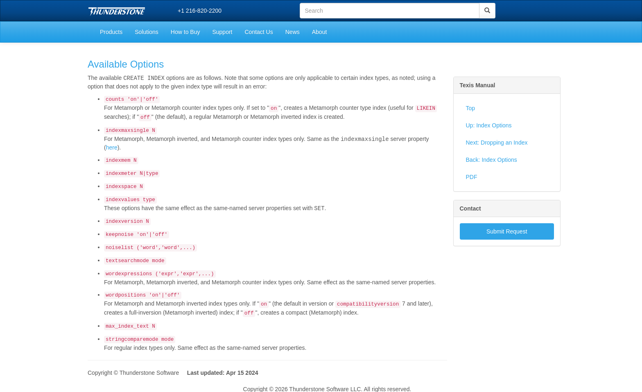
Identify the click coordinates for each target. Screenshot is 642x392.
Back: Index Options (491, 159)
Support (222, 32)
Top (470, 108)
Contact (470, 208)
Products (111, 32)
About (319, 32)
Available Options (126, 64)
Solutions (146, 32)
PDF (471, 177)
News (292, 32)
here (112, 146)
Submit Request (506, 231)
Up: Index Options (489, 125)
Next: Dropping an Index (497, 142)
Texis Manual (477, 85)
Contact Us (258, 32)
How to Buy (185, 32)
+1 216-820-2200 (200, 10)
